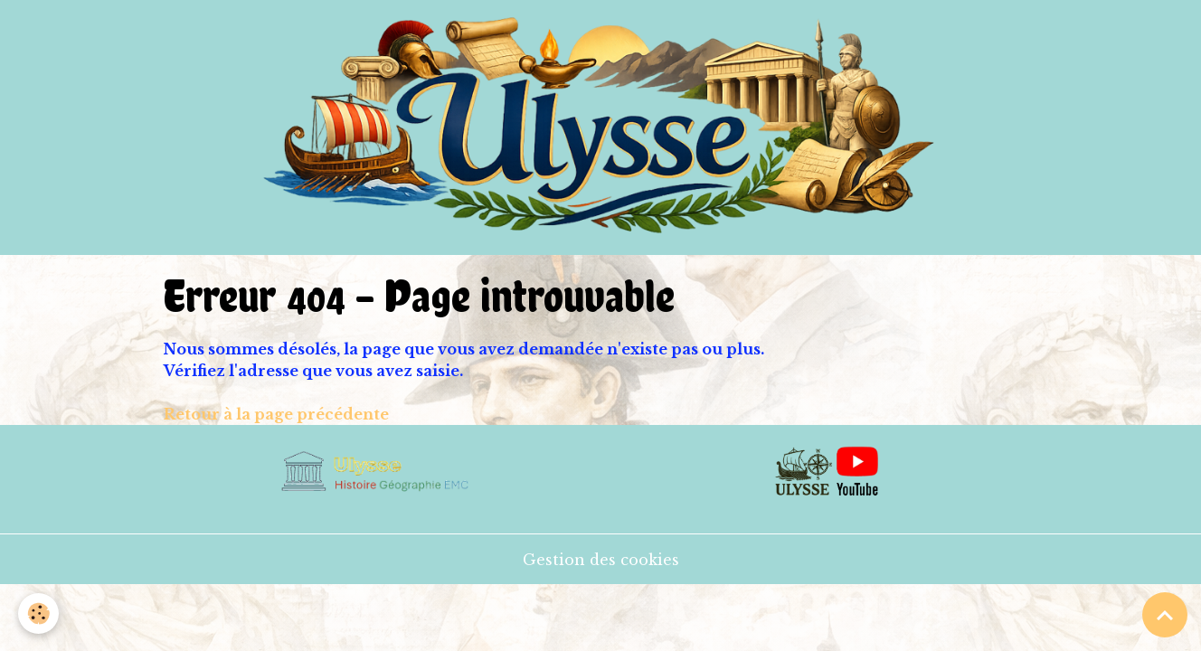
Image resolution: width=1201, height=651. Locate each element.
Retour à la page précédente (276, 414)
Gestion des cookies (601, 560)
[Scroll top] (1164, 614)
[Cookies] (38, 613)
